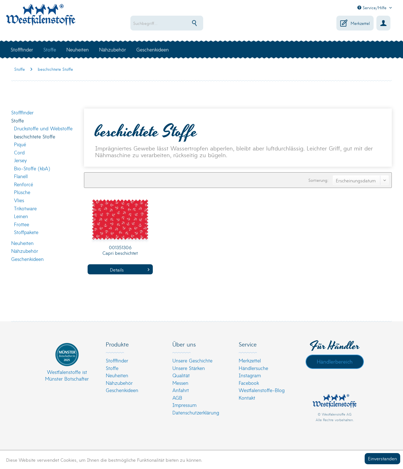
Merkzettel (250, 360)
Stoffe (17, 120)
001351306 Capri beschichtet (120, 250)
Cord (19, 152)
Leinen (21, 216)
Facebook (249, 382)
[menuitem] (184, 23)
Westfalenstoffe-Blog (262, 389)
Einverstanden (382, 458)
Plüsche (22, 191)
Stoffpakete (26, 231)
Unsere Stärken (188, 367)
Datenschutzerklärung (195, 412)
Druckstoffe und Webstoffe (43, 128)
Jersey (20, 160)
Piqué (20, 144)
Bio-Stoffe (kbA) (32, 168)
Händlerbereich (335, 361)
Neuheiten (22, 242)
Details (129, 269)
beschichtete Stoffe (34, 136)
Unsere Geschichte (192, 360)
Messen (180, 382)
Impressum (184, 404)
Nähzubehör (24, 250)
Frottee (21, 224)
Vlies (19, 200)
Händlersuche (253, 367)
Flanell (21, 176)
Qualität (181, 375)
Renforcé (23, 184)
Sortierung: (318, 180)
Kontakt (247, 397)
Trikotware (25, 208)
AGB (177, 397)
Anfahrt (180, 389)
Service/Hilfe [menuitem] (372, 7)
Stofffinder (22, 112)
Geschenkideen (27, 258)
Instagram (250, 375)
